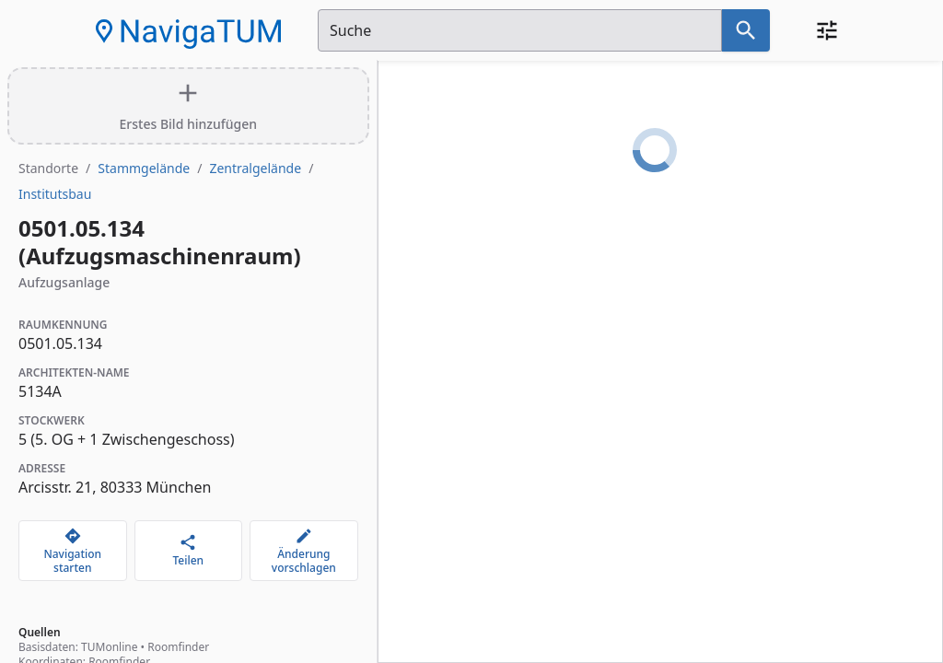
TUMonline (109, 647)
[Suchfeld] (520, 30)
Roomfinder (178, 647)
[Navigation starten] (72, 550)
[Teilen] (188, 550)
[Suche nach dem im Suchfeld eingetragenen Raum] (746, 30)
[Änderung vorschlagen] (304, 550)
